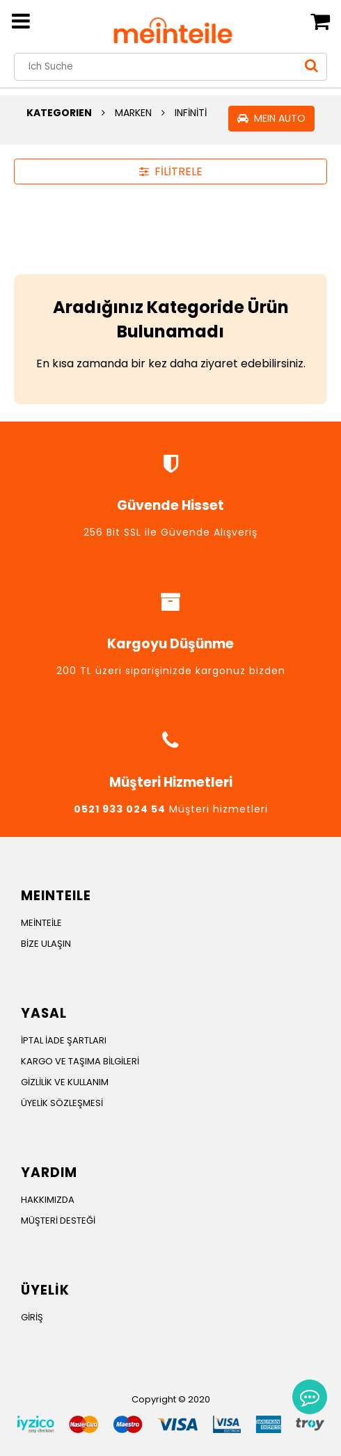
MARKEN (133, 113)
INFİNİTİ (191, 113)
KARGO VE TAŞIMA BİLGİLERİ (80, 1061)
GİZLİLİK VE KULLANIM (65, 1082)
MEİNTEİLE (41, 922)
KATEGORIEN (59, 113)
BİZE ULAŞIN (46, 943)
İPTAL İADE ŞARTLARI (63, 1040)
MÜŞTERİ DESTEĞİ (58, 1220)
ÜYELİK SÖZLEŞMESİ (62, 1103)
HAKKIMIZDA (47, 1199)
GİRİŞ (32, 1317)
